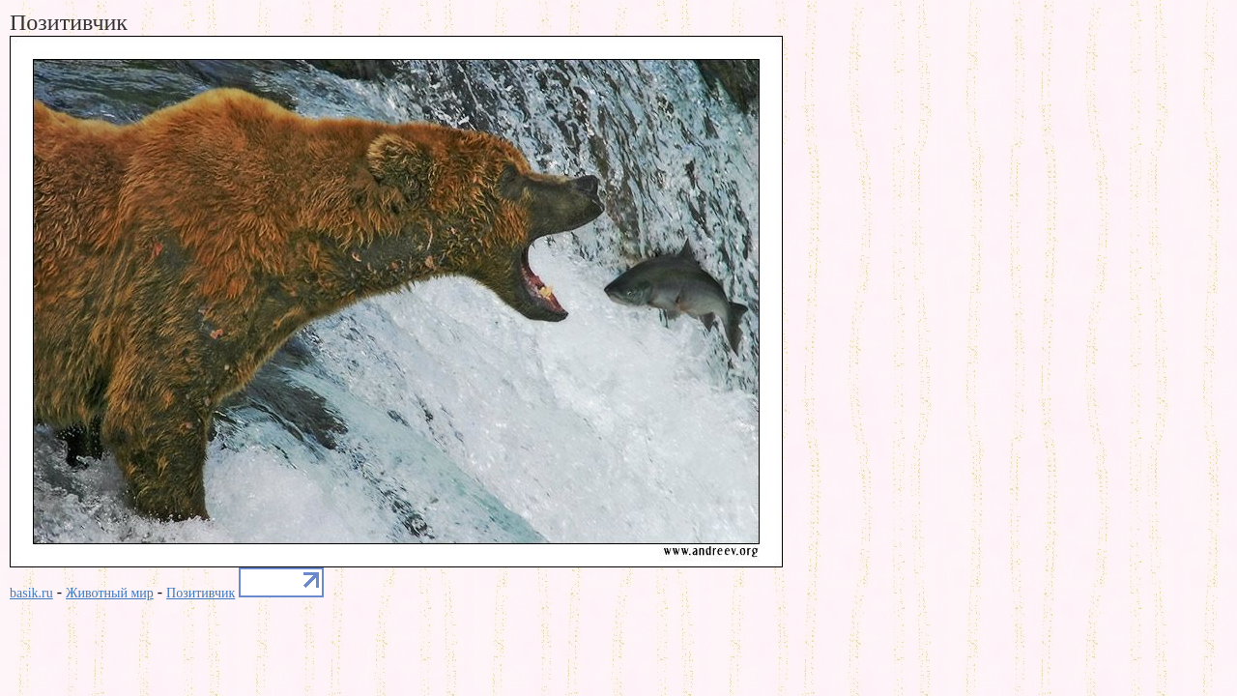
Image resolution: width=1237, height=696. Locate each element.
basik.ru (31, 593)
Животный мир (110, 593)
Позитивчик (200, 593)
